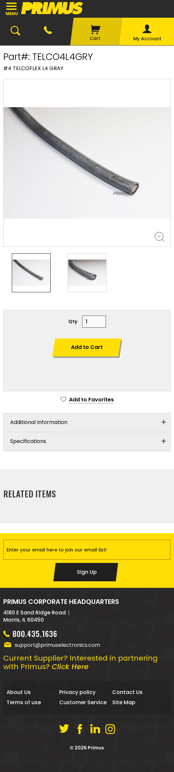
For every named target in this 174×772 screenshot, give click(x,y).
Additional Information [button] (38, 422)
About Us (19, 694)
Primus (96, 749)
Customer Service (83, 703)
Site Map (123, 703)
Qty (73, 321)
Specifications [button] (28, 441)
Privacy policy (77, 694)
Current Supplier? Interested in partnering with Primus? (80, 664)
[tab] (87, 422)
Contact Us (127, 694)
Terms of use (24, 703)
